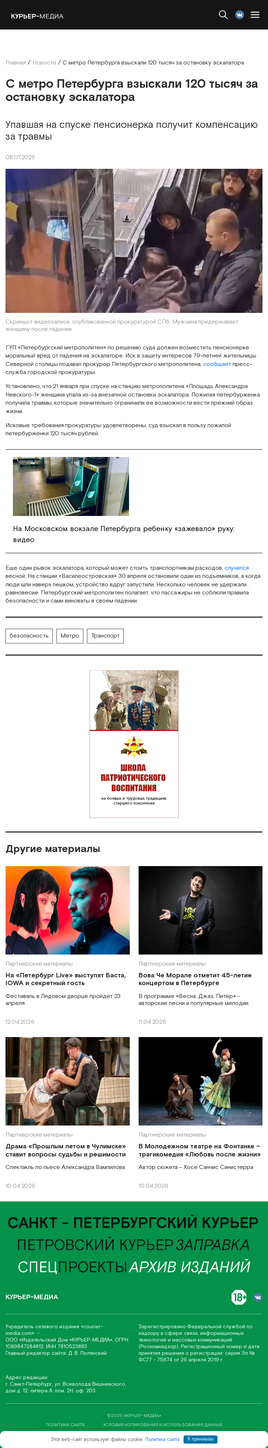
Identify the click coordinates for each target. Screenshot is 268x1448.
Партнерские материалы (39, 964)
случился (237, 568)
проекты (73, 1267)
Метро (69, 636)
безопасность (29, 636)
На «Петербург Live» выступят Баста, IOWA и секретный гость (66, 979)
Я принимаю (200, 1439)
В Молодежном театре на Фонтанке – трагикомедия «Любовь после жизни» (200, 1150)
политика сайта (65, 1425)
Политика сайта (162, 1439)
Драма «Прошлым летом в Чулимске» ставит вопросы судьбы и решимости (66, 1150)
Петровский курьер (95, 1245)
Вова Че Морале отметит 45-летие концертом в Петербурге (195, 979)
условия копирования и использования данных (162, 1425)
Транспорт (105, 636)
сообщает (217, 364)
